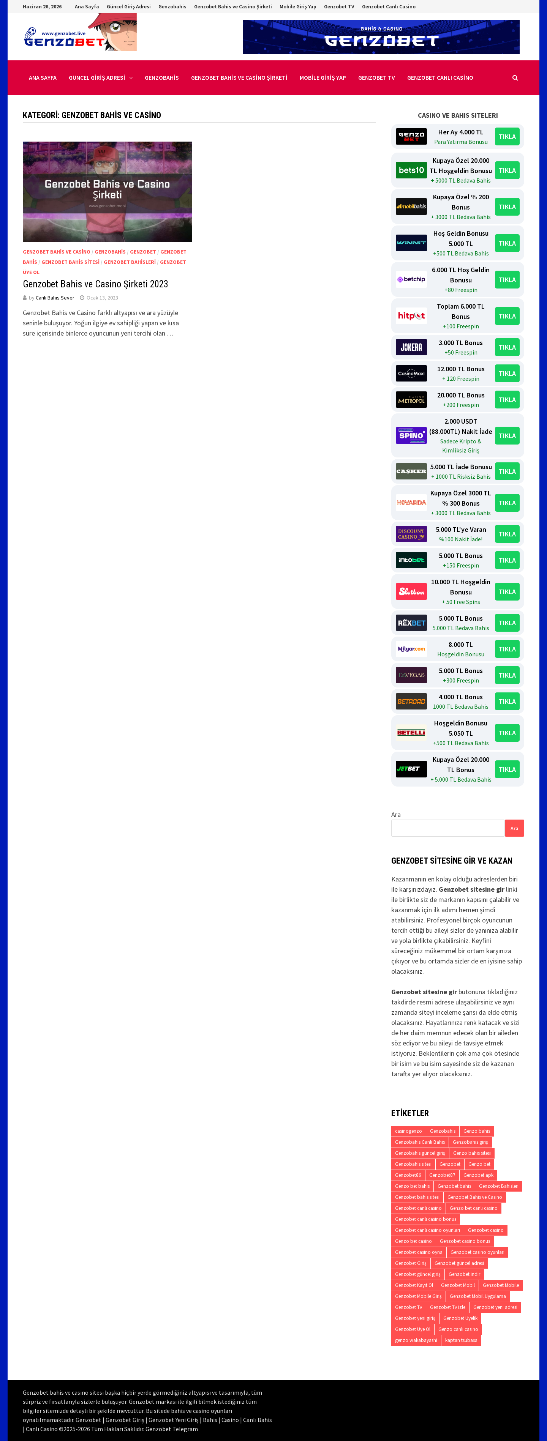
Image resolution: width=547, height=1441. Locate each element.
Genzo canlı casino (458, 1329)
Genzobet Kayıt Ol (414, 1285)
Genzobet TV (339, 6)
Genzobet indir (464, 1274)
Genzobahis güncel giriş (420, 1153)
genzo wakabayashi (416, 1340)
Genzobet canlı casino (418, 1208)
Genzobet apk (478, 1175)
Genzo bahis (476, 1131)
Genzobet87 (442, 1175)
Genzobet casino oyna (419, 1252)
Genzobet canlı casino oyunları (427, 1230)
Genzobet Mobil (458, 1285)
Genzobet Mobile (501, 1285)
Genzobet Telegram (171, 1429)
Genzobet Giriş (411, 1263)
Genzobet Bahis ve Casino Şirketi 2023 (95, 284)
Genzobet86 (408, 1175)
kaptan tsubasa (461, 1340)
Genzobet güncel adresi (459, 1263)
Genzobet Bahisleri (130, 262)
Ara (396, 814)
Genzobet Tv (408, 1307)
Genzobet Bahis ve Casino (56, 251)
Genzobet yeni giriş (415, 1318)
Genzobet (143, 251)
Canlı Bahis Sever (55, 297)
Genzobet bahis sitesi (417, 1197)
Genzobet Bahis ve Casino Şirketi (233, 6)
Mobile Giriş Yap (298, 6)
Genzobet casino (486, 1230)
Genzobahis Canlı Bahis (420, 1142)
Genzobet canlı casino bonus (425, 1219)
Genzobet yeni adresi (495, 1307)
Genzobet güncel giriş (418, 1274)
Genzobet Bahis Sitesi (70, 262)
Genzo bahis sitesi (472, 1153)
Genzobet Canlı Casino (389, 6)
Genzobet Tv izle (447, 1307)
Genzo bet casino (413, 1241)
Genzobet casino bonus (465, 1241)
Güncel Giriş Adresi (129, 6)
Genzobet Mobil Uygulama (478, 1296)
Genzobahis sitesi (413, 1164)
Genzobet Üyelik (460, 1318)
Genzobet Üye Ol (412, 1329)
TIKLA (507, 136)
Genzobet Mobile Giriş (418, 1296)
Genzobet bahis (454, 1186)
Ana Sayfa (87, 6)
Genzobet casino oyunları (477, 1252)
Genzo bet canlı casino (474, 1208)
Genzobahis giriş (470, 1142)
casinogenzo (408, 1131)
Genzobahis (172, 6)
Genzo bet (479, 1164)
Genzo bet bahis (412, 1186)
